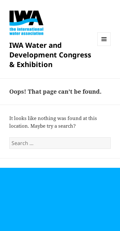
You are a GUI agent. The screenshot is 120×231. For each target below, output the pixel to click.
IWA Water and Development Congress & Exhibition (50, 54)
